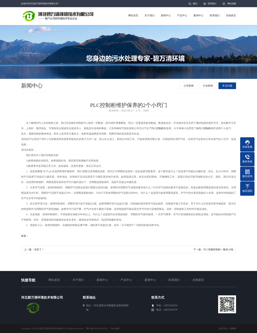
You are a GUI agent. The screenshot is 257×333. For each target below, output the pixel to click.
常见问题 (228, 85)
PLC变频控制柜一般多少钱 (218, 250)
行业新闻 (208, 85)
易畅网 (233, 328)
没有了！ (39, 250)
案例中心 (150, 279)
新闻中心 (102, 279)
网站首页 (54, 279)
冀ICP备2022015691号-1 (97, 328)
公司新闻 (189, 85)
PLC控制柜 (158, 129)
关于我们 (78, 279)
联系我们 (212, 3)
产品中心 (126, 279)
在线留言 (198, 279)
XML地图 (114, 328)
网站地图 (231, 3)
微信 (195, 4)
